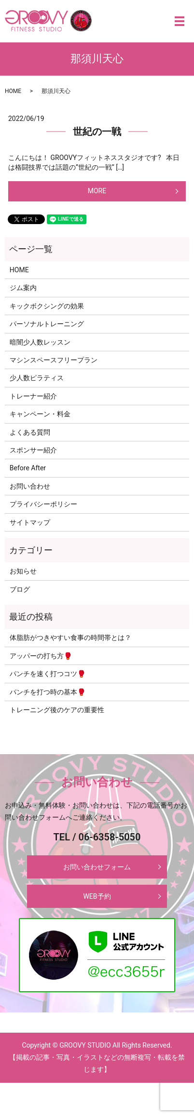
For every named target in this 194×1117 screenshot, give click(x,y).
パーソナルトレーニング (47, 324)
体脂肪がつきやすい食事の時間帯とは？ (70, 637)
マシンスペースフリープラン (53, 360)
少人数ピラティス (37, 378)
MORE (97, 191)
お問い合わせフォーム (97, 867)
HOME (13, 91)
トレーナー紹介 (33, 396)
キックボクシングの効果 (47, 306)
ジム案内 (23, 288)
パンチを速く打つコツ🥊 (47, 674)
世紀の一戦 (97, 131)
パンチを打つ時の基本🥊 (47, 692)
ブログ (20, 589)
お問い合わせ (30, 486)
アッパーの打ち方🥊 (41, 656)
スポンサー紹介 (33, 450)
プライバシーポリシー (43, 504)
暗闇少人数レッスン (40, 342)
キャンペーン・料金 (40, 414)
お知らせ (23, 571)
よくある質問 (30, 432)
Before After (28, 468)
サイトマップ (30, 522)
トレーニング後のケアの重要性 (57, 710)
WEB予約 (97, 896)
